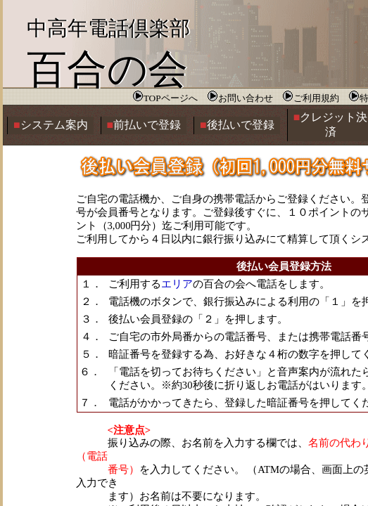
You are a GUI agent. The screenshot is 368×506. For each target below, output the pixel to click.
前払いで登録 (144, 125)
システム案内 (50, 125)
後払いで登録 (237, 125)
